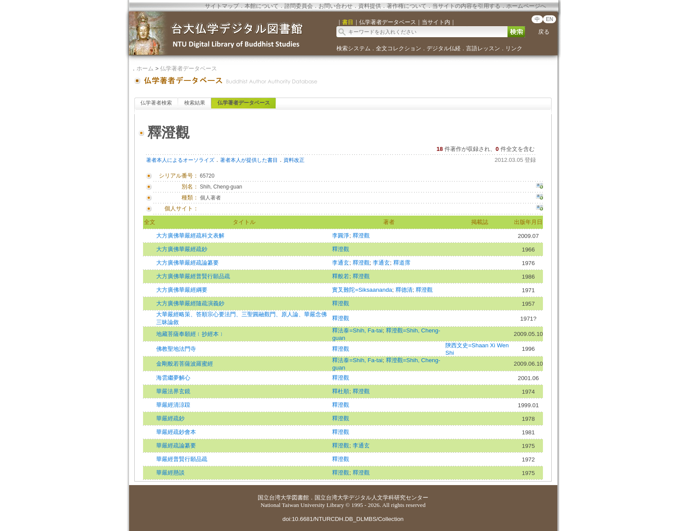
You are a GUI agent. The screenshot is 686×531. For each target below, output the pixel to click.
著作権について (407, 6)
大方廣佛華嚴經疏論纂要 (187, 262)
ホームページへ (526, 6)
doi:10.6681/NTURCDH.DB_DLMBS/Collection (342, 519)
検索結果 (194, 103)
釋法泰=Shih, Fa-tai (357, 330)
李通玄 (340, 262)
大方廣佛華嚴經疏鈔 (181, 249)
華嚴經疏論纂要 (176, 445)
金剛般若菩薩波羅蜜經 (184, 363)
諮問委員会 (298, 6)
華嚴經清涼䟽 (173, 405)
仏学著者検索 (156, 103)
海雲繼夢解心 (173, 377)
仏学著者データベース (188, 68)
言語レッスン (483, 48)
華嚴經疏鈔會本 (176, 432)
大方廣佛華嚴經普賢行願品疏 (193, 276)
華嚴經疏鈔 (170, 418)
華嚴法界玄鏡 (173, 391)
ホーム (145, 68)
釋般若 (340, 276)
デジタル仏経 (444, 48)
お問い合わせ (335, 6)
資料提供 (369, 6)
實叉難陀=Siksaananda (362, 289)
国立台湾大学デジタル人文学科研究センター (371, 497)
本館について (262, 6)
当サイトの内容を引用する (466, 6)
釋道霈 (401, 262)
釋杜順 (340, 391)
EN (549, 19)
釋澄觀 (361, 235)
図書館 (300, 497)
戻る (544, 31)
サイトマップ (222, 6)
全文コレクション (398, 48)
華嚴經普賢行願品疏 (181, 459)
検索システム (353, 48)
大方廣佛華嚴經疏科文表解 (190, 235)
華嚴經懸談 (170, 472)
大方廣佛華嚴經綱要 (181, 289)
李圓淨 (340, 235)
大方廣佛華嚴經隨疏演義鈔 (190, 303)
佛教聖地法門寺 (176, 349)
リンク (513, 48)
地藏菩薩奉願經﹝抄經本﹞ (190, 334)
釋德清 (404, 289)
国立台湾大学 (275, 497)
